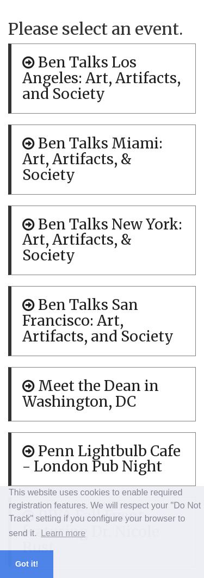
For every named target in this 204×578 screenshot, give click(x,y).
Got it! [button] (26, 564)
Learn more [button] (63, 533)
